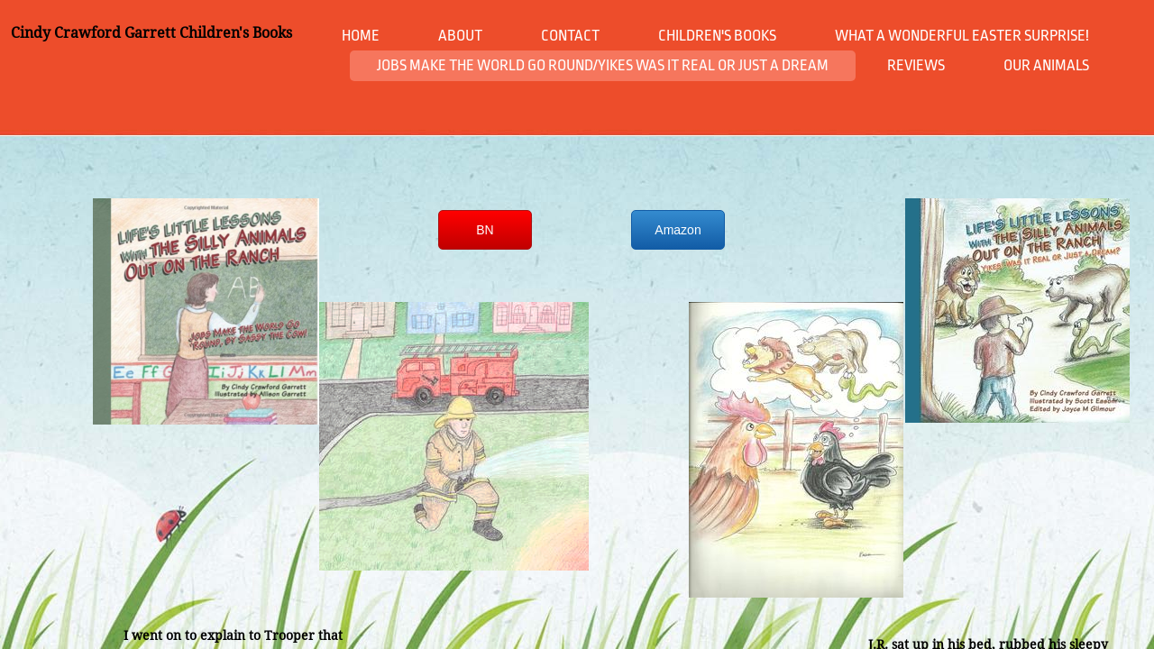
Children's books (717, 35)
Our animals (1046, 65)
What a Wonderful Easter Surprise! (962, 35)
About (460, 35)
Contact (570, 35)
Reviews (916, 65)
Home (361, 35)
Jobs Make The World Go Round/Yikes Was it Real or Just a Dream (603, 65)
